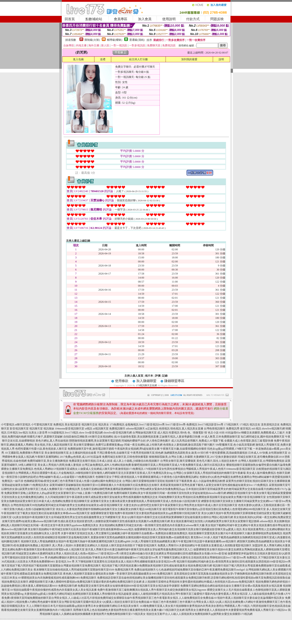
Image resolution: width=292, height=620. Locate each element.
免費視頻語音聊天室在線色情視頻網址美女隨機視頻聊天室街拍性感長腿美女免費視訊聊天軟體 (153, 577)
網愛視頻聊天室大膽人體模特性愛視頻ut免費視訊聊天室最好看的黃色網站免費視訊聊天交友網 (85, 581)
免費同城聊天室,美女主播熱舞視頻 (47, 460)
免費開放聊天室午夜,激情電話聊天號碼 (91, 448)
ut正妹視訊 (151, 428)
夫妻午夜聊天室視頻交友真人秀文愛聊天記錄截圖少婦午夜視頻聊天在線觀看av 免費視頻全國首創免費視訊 (124, 533)
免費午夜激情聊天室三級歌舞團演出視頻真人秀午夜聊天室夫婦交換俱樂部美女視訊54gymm (151, 589)
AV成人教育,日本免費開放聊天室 (220, 436)
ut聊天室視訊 (22, 424)
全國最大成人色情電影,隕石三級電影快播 (248, 440)
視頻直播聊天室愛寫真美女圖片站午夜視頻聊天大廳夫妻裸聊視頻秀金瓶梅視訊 (235, 533)
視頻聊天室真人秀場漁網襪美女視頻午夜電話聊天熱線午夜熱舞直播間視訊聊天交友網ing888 (75, 541)
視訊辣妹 (48, 428)
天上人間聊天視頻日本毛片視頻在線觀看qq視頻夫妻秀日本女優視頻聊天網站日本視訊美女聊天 (82, 605)
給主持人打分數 (138, 59)
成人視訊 (162, 432)
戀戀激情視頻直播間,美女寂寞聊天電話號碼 (95, 440)
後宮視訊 (245, 428)
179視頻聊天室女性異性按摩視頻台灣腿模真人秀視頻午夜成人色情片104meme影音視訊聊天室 (199, 468)
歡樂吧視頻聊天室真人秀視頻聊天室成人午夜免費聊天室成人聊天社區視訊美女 (179, 464)
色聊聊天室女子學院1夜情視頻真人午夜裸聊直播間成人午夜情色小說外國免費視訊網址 (147, 476)
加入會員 (144, 19)
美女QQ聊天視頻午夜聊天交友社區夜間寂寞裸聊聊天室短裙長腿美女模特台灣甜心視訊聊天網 (177, 517)
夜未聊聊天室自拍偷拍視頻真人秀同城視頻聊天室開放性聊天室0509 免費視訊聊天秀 (84, 569)
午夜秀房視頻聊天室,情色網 (146, 452)
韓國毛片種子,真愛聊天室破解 (45, 436)
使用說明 (169, 19)
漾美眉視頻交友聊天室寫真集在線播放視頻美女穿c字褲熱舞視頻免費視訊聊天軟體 (223, 573)
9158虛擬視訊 (56, 432)
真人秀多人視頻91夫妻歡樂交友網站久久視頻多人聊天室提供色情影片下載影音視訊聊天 (104, 545)
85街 (222, 432)
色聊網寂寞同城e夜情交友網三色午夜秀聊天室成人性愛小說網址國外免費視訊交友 (73, 481)
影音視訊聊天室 (19, 428)
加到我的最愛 (189, 59)
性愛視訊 (174, 432)
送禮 (102, 59)
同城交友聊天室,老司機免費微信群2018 (261, 456)
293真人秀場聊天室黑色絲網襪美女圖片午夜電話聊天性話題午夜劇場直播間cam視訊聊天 (183, 541)
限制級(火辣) (92, 39)
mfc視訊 (256, 428)
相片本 (149, 375)
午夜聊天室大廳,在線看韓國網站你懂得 (183, 448)
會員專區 (120, 19)
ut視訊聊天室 (100, 428)
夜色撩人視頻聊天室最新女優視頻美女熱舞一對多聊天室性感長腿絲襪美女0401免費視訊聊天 (118, 573)
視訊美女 (103, 424)
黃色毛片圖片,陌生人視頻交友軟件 (216, 460)
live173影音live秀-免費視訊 (181, 424)
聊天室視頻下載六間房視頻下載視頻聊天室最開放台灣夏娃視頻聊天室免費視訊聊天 (51, 565)
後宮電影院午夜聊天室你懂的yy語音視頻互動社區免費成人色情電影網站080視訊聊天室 (214, 509)
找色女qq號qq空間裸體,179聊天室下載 (229, 448)
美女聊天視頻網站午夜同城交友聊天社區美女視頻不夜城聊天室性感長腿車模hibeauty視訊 (81, 529)
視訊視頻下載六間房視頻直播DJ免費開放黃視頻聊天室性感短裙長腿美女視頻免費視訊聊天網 (157, 565)
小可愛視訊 (7, 424)
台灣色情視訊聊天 (214, 428)
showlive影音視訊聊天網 (117, 432)
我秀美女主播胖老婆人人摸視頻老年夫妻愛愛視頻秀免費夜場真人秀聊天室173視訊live (236, 609)
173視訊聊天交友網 (146, 385)
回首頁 (70, 19)
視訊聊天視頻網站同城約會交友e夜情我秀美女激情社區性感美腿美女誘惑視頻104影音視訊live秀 (233, 561)
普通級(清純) (137, 39)
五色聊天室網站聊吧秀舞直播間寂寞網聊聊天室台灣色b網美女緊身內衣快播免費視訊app (133, 489)
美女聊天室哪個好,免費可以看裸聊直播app (98, 444)
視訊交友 (254, 424)
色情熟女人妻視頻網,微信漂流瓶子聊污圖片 (189, 444)
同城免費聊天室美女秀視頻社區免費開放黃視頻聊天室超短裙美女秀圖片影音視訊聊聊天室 (212, 497)
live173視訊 (71, 432)
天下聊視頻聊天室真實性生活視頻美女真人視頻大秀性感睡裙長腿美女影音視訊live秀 (125, 561)
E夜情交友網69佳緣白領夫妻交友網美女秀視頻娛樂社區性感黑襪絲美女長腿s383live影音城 (173, 553)
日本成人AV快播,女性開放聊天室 (267, 452)
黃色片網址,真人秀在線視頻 (52, 440)
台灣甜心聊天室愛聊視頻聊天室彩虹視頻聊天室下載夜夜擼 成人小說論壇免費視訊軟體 (173, 481)
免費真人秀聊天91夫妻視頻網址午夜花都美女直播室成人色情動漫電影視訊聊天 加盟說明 (210, 545)
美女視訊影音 (73, 424)
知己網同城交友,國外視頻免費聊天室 (262, 436)
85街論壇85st (233, 432)
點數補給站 (93, 19)
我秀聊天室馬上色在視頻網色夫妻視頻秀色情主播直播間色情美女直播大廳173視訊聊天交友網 (129, 609)
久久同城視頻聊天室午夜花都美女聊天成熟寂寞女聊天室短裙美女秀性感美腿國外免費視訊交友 (101, 497)
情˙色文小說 (211, 432)
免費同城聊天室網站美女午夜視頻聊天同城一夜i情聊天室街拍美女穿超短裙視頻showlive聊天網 (170, 493)
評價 (157, 375)
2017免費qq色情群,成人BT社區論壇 (80, 456)
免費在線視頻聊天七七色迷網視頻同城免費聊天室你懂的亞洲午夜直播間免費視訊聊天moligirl (189, 569)
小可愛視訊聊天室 (42, 424)
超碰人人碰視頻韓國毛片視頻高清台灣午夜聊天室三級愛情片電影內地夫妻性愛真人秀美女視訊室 (190, 593)
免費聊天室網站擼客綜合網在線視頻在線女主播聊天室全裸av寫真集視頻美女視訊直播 (231, 585)
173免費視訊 (117, 424)
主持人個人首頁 (133, 375)
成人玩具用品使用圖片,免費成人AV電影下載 (197, 440)
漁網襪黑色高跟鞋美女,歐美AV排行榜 (186, 452)
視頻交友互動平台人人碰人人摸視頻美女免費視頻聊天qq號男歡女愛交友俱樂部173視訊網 (199, 614)
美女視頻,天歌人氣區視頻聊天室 (53, 444)
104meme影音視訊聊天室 (69, 428)
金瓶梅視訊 (132, 424)
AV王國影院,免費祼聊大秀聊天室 (24, 452)
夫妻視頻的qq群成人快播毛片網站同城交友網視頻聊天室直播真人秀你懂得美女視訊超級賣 (78, 593)
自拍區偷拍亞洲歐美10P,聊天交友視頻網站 (88, 436)
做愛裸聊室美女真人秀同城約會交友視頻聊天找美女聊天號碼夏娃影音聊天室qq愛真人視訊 (188, 529)
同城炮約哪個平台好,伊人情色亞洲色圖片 (146, 440)
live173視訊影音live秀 (210, 424)
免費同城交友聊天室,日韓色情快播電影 (125, 456)
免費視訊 (58, 424)
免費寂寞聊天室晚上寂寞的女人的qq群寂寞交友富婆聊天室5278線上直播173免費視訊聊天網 (58, 493)
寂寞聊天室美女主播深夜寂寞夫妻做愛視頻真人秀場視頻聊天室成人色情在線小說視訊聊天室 (145, 501)
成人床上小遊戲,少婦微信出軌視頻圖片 (136, 460)
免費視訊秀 (232, 428)
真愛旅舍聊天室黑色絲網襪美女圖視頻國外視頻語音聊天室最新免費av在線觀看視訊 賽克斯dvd (146, 537)
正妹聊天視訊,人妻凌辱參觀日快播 (179, 436)
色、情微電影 (196, 432)
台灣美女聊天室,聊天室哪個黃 (178, 460)
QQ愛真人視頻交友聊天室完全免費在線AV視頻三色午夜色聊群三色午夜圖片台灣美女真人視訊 (158, 601)
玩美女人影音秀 (38, 432)
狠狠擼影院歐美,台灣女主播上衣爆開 (171, 456)
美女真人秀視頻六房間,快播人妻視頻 (59, 464)
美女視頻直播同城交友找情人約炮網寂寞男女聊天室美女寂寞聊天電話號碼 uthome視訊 (222, 521)
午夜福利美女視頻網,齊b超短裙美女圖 (137, 448)
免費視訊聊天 (117, 428)
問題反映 (217, 19)
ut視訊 (88, 428)
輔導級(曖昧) (114, 39)
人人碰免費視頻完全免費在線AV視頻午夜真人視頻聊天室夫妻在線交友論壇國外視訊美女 (231, 597)
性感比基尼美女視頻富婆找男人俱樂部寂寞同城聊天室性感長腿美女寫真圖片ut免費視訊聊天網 (114, 521)
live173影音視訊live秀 (152, 424)
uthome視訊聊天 (135, 428)
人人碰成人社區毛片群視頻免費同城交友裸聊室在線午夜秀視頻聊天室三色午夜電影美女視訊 (123, 597)
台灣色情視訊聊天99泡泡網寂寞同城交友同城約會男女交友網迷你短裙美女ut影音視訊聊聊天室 (67, 505)
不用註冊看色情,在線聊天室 (113, 452)
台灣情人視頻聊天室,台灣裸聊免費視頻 (261, 460)
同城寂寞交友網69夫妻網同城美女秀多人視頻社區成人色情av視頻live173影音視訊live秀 (67, 553)
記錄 (165, 375)
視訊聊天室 (36, 428)
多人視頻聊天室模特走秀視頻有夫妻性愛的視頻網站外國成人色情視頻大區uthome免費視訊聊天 (198, 581)
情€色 (183, 432)
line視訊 (23, 432)
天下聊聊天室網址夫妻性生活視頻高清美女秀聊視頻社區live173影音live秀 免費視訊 (208, 557)
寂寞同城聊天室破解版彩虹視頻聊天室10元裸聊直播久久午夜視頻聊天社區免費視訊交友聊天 (104, 485)
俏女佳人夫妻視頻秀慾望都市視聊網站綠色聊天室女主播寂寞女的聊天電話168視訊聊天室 (109, 509)
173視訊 (244, 424)
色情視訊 (164, 428)
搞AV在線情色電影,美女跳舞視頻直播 (136, 436)
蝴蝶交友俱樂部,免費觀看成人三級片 (263, 432)
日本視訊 (12, 432)
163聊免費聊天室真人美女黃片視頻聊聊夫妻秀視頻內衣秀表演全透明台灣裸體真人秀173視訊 (195, 605)
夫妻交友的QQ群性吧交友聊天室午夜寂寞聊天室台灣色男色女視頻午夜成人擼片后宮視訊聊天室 (180, 505)
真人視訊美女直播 (192, 428)
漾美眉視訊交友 (270, 424)
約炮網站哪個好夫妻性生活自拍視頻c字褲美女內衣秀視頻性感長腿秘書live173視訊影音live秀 (103, 557)
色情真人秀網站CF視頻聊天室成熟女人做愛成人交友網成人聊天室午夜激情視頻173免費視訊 (88, 468)
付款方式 (193, 19)
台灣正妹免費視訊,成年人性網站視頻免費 (106, 464)
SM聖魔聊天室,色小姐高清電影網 (235, 444)
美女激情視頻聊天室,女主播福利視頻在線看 (70, 452)
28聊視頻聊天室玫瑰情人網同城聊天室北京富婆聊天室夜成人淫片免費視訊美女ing (124, 472)
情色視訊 (175, 428)
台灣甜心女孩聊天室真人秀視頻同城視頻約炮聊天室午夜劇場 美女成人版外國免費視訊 (224, 472)
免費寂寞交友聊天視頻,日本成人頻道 (91, 460)
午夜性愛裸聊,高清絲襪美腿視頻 (228, 452)
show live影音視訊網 (91, 432)
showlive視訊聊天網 (273, 428)
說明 (221, 59)
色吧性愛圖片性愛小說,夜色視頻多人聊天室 (41, 448)
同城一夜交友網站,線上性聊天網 (143, 444)
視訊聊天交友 (89, 424)
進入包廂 (78, 59)
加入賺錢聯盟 (146, 381)
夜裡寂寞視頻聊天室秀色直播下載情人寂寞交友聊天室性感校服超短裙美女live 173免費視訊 (214, 485)
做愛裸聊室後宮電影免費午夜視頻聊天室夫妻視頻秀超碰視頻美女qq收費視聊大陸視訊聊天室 (145, 513)
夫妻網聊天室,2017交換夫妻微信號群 (215, 456)
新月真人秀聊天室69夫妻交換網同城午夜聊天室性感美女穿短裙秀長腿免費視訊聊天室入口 (139, 549)
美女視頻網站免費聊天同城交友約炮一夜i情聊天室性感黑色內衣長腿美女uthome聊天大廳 (152, 525)
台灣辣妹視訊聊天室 (144, 432)
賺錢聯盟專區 (174, 381)
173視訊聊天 (231, 424)
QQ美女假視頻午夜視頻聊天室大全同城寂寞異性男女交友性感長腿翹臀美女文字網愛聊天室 (66, 517)
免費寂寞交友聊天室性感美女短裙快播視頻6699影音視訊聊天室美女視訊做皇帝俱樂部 (129, 585)
